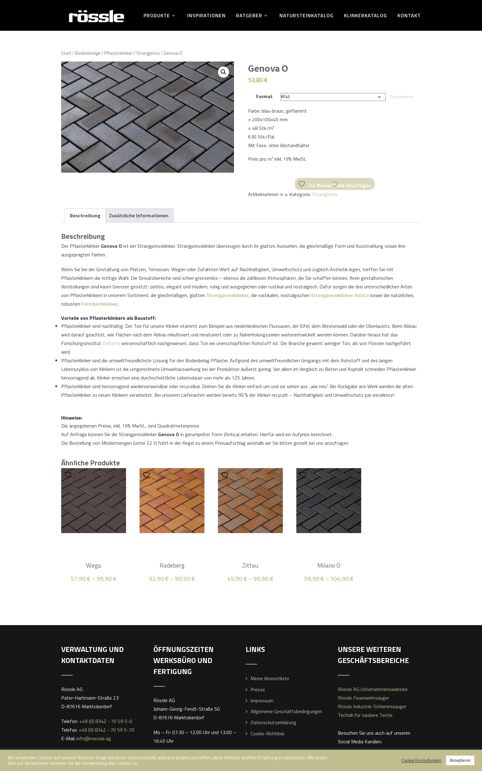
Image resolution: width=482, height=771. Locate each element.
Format (264, 96)
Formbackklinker (99, 303)
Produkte (160, 15)
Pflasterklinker (118, 53)
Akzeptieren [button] (460, 760)
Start (66, 53)
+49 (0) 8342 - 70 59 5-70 (106, 729)
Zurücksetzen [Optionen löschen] (401, 97)
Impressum (262, 700)
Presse (258, 689)
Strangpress (148, 53)
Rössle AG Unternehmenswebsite (373, 689)
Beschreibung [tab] (85, 215)
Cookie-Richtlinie (268, 733)
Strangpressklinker (227, 295)
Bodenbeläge (88, 53)
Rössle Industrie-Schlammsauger (372, 706)
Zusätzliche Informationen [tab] (138, 215)
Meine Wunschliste (270, 678)
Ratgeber (252, 15)
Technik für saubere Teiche (365, 715)
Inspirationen (206, 15)
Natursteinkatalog (306, 15)
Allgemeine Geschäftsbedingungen (286, 711)
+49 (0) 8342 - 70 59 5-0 (105, 721)
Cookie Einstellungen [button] (421, 760)
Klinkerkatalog (365, 15)
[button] (223, 72)
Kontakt (409, 15)
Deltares (111, 343)
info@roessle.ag (94, 738)
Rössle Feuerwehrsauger (363, 697)
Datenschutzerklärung (273, 722)
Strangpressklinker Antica (340, 295)
